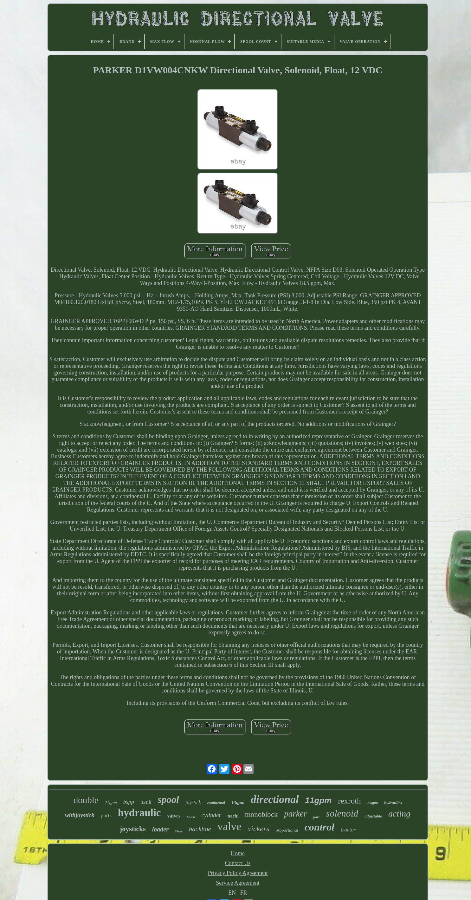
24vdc (179, 831)
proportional (287, 830)
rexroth (349, 801)
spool (168, 799)
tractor (348, 830)
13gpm (238, 802)
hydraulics (393, 802)
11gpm (318, 800)
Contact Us (238, 863)
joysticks (133, 829)
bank (146, 802)
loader (160, 829)
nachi (233, 815)
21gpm (111, 802)
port (316, 817)
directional (275, 799)
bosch (191, 817)
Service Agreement (237, 883)
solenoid (342, 813)
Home (238, 853)
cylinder (211, 815)
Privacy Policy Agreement (238, 873)
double (86, 800)
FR (243, 893)
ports (106, 815)
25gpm (372, 803)
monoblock (261, 814)
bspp (128, 802)
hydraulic (139, 812)
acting (399, 813)
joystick (193, 802)
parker (295, 813)
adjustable (373, 816)
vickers (258, 828)
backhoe (200, 829)
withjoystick (79, 815)
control (319, 827)
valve (229, 826)
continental (216, 803)
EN (232, 893)
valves (174, 815)
